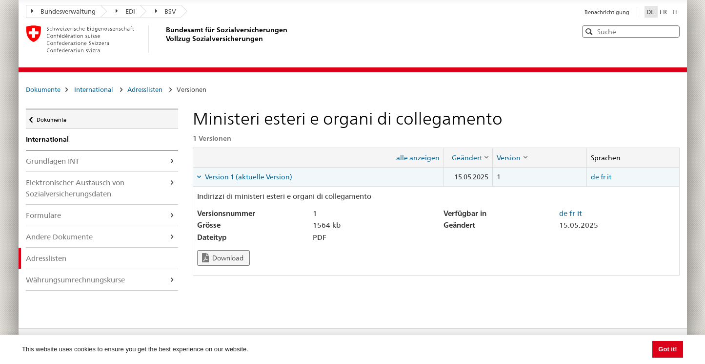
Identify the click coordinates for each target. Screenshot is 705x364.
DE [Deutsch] (651, 12)
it (609, 177)
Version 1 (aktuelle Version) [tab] (247, 177)
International (93, 89)
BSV (166, 11)
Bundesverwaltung (63, 11)
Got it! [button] (667, 349)
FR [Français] (664, 12)
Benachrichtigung (606, 12)
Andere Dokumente (59, 236)
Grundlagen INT (52, 161)
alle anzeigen (418, 158)
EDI (125, 11)
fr (603, 177)
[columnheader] (468, 157)
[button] (671, 31)
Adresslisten (144, 89)
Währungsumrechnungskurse (75, 279)
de (595, 177)
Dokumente (43, 89)
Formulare (43, 215)
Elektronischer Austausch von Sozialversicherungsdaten (75, 188)
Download (222, 257)
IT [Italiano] (675, 12)
